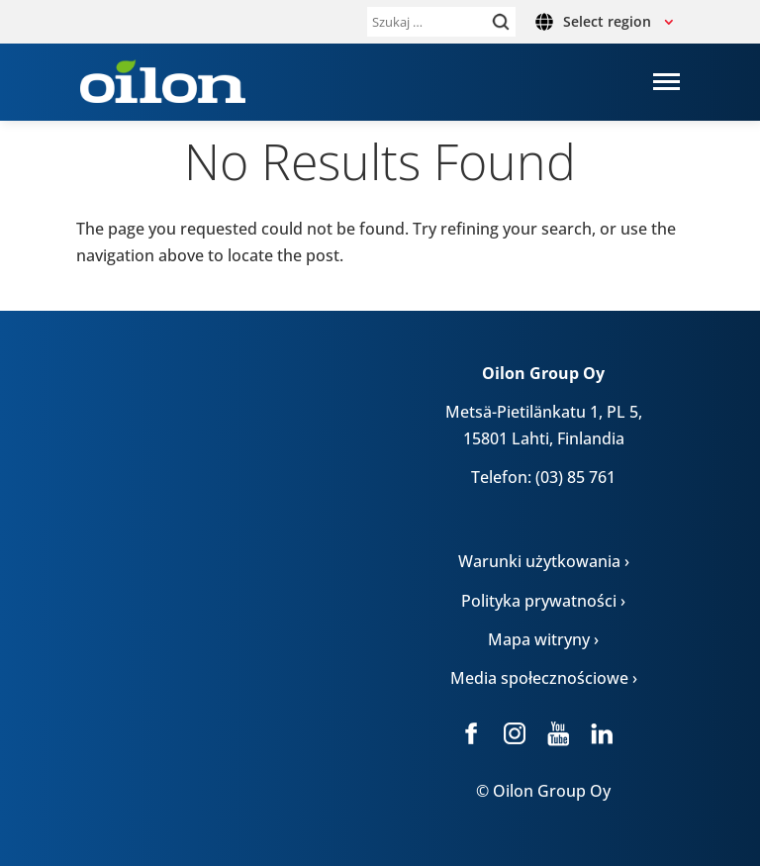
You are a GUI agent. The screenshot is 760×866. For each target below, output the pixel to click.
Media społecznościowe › (543, 678)
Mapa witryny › (543, 639)
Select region (607, 21)
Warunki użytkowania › (543, 561)
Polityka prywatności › (543, 601)
